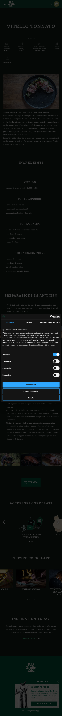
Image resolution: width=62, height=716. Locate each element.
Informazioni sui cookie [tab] (49, 322)
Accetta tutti (31, 385)
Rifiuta (31, 398)
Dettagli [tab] (29, 322)
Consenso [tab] (10, 322)
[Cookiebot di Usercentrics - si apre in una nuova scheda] (49, 316)
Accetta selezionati (31, 391)
